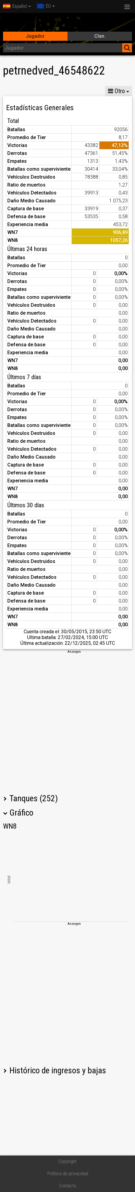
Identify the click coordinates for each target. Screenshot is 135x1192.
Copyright (67, 1161)
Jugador (35, 36)
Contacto (67, 1186)
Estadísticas (20, 91)
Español (15, 6)
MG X (52, 91)
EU (44, 6)
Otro (116, 91)
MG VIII (79, 91)
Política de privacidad (67, 1173)
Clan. (100, 36)
